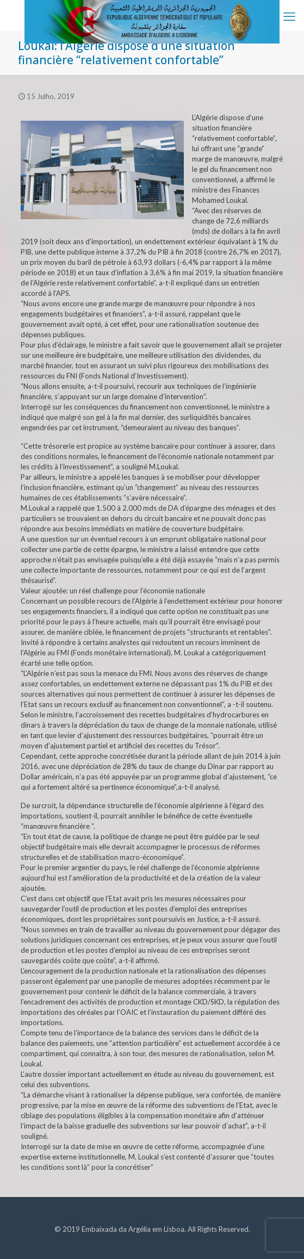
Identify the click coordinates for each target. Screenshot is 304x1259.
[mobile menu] (289, 16)
